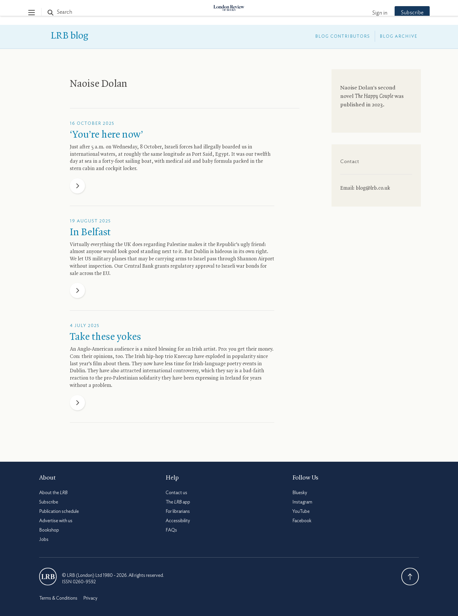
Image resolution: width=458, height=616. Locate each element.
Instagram (302, 502)
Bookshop (49, 530)
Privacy (90, 598)
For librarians (178, 511)
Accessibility (178, 520)
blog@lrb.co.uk (373, 188)
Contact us (176, 492)
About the (53, 492)
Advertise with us (55, 520)
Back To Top (410, 576)
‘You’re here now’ (106, 135)
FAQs (171, 530)
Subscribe (401, 12)
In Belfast (90, 232)
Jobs (43, 539)
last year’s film (86, 363)
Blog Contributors (342, 36)
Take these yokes (105, 337)
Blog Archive (398, 36)
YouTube (301, 511)
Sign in (369, 13)
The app (178, 502)
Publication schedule (59, 511)
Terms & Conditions (58, 598)
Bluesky (299, 492)
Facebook (301, 520)
